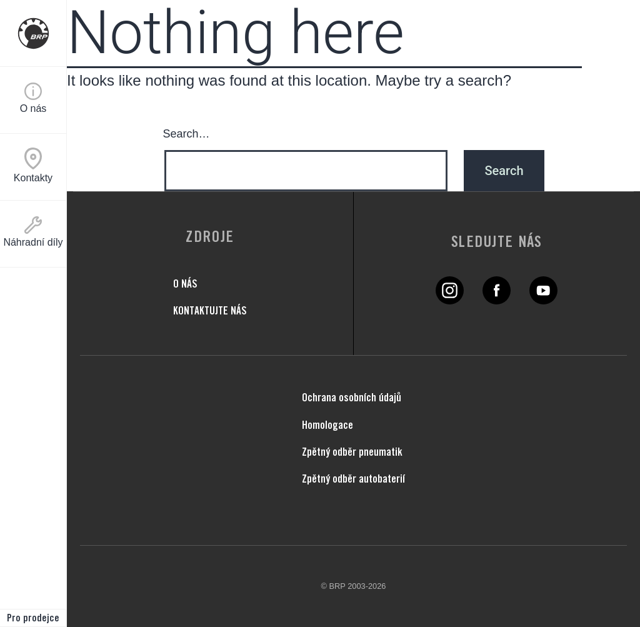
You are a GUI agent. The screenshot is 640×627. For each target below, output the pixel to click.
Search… (186, 134)
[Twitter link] (450, 299)
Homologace (327, 424)
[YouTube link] (543, 299)
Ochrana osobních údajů (351, 397)
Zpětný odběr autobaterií (353, 478)
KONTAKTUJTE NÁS (210, 310)
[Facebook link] (496, 299)
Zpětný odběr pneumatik (352, 451)
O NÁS (185, 283)
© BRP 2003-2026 (353, 586)
